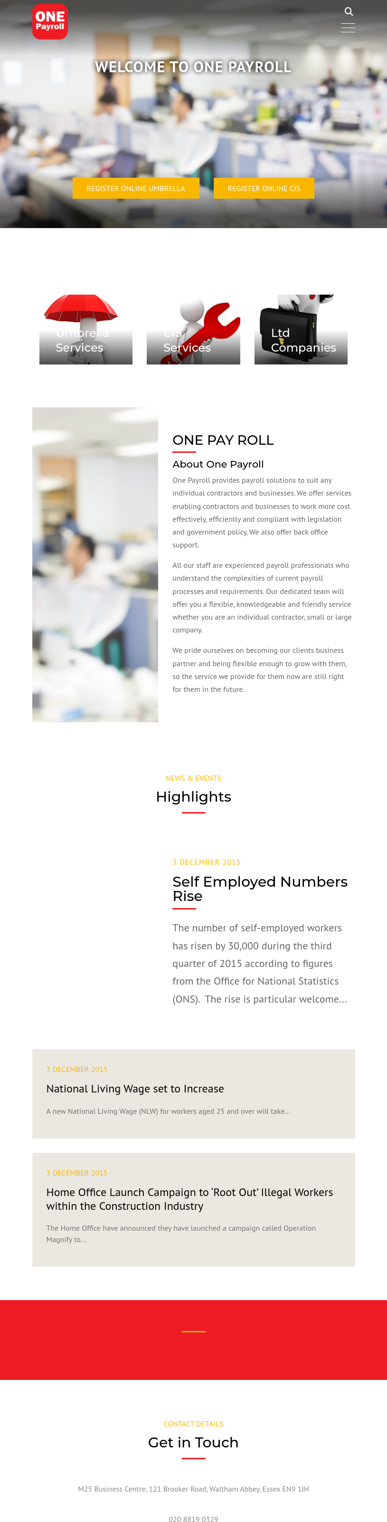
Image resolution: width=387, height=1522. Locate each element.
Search (349, 12)
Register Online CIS (264, 188)
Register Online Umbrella (136, 188)
